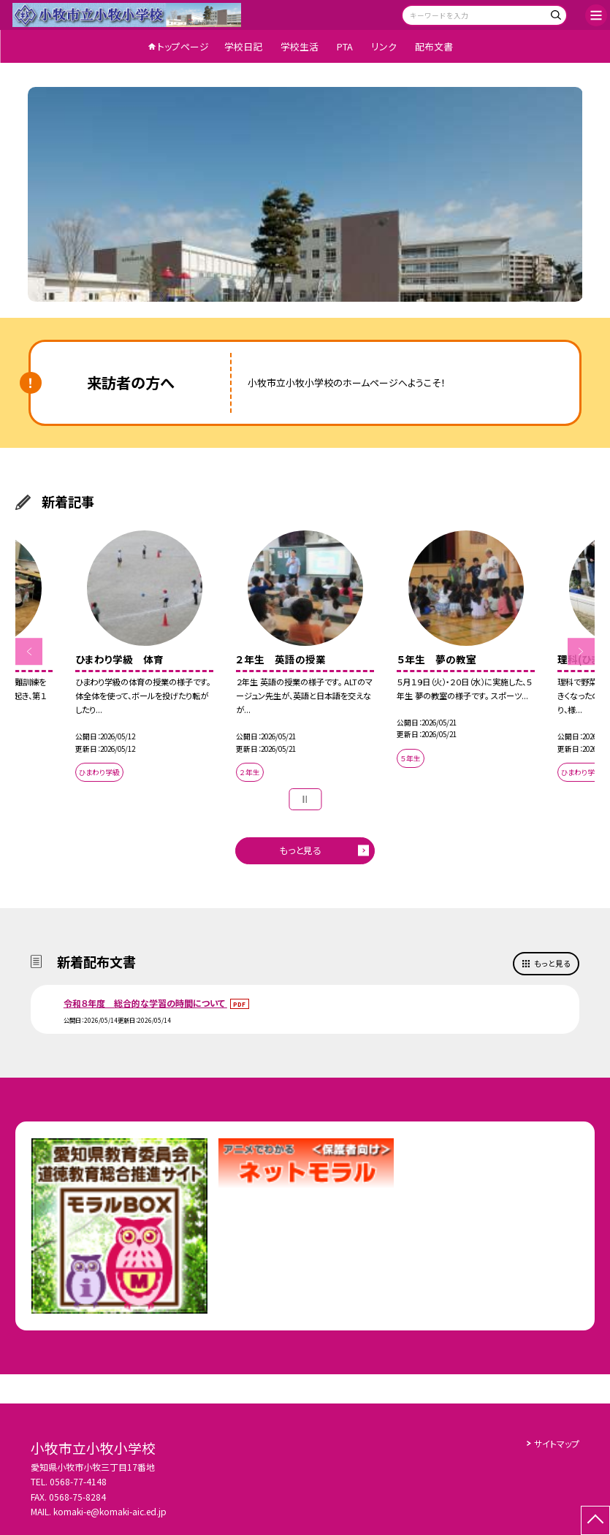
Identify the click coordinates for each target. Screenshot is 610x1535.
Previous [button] (29, 652)
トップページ (183, 46)
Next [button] (581, 652)
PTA (345, 46)
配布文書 (434, 46)
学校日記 (243, 46)
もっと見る (300, 850)
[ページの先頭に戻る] (595, 1520)
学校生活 (300, 46)
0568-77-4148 (78, 1481)
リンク (384, 46)
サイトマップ (556, 1443)
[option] (305, 194)
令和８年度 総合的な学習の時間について (145, 1003)
